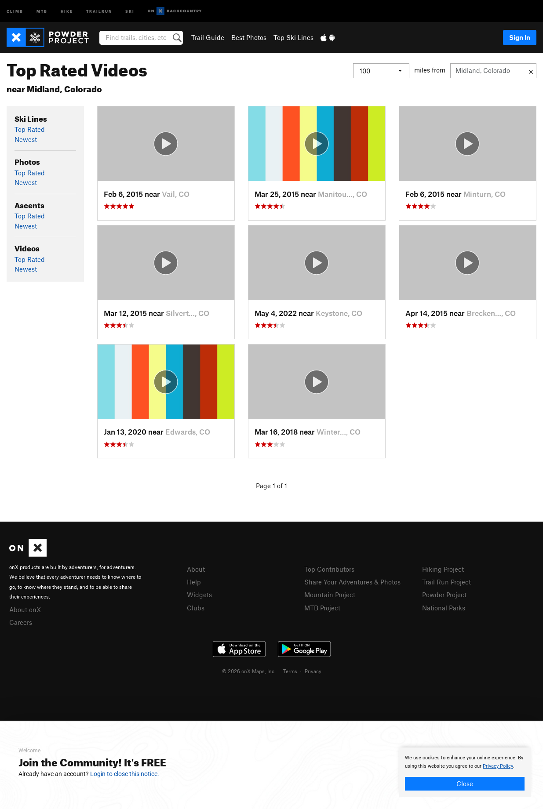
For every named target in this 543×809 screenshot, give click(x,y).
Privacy (313, 671)
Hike (67, 11)
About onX (25, 609)
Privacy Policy (498, 766)
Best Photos (248, 37)
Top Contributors (329, 569)
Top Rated (30, 129)
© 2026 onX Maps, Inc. (249, 671)
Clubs (195, 608)
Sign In (519, 37)
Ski (130, 11)
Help (194, 582)
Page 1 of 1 (271, 486)
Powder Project (444, 595)
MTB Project (322, 608)
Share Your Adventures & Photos (352, 582)
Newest (26, 139)
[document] (465, 772)
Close (464, 783)
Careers (20, 622)
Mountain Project (329, 595)
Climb (15, 11)
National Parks (443, 608)
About (196, 569)
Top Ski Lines (293, 37)
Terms (290, 671)
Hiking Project (443, 569)
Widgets (199, 595)
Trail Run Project (446, 582)
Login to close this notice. (124, 773)
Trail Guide (207, 37)
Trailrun (99, 11)
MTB (41, 11)
